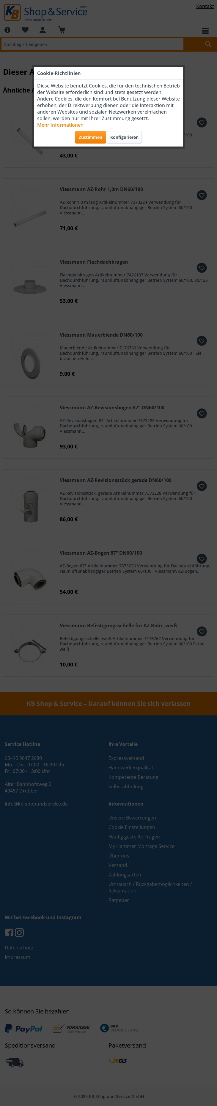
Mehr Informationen (60, 125)
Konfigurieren (124, 137)
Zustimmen (90, 137)
